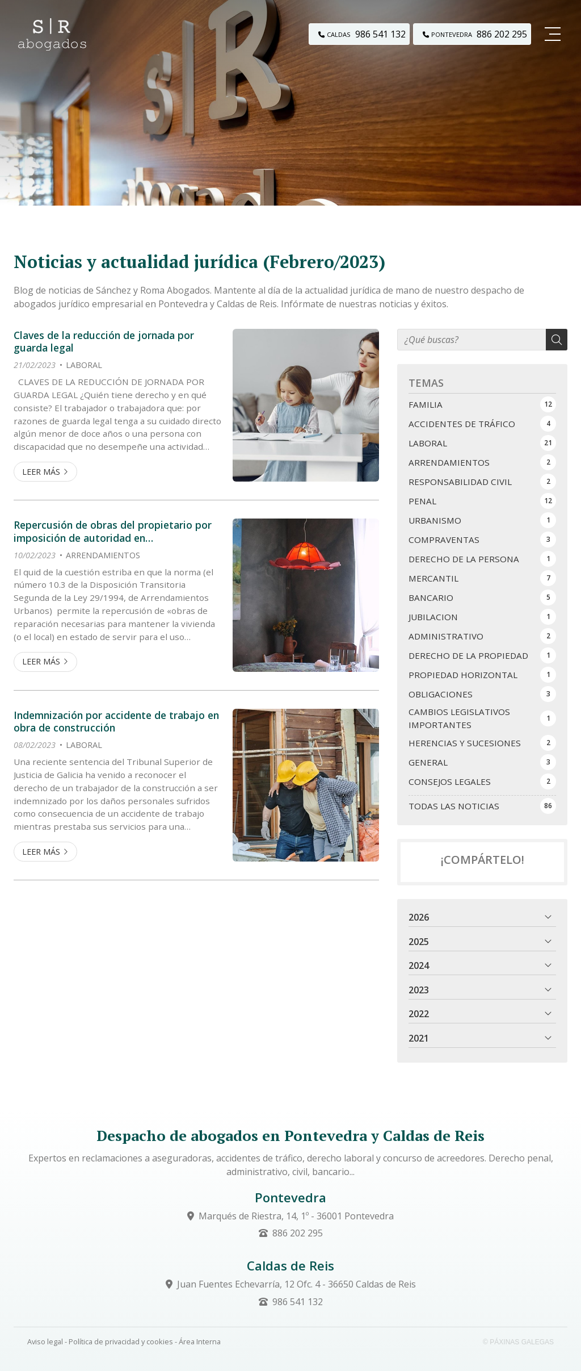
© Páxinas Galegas (518, 1342)
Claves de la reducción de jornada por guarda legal (104, 341)
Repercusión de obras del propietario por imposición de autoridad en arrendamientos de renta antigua (113, 531)
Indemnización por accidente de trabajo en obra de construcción (116, 721)
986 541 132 (297, 1301)
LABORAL (84, 365)
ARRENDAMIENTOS (103, 555)
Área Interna (200, 1341)
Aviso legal (45, 1341)
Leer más (41, 471)
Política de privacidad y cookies (121, 1341)
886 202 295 (297, 1233)
